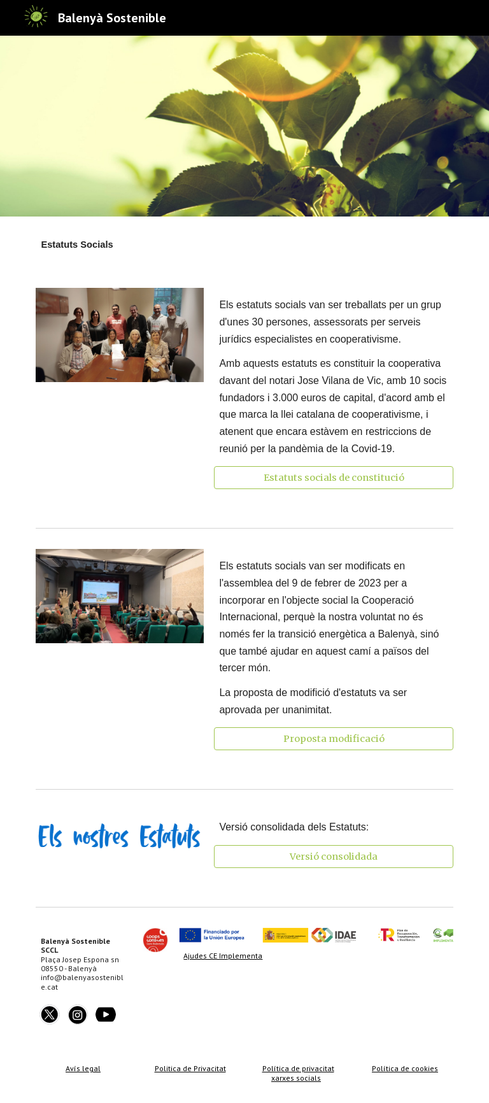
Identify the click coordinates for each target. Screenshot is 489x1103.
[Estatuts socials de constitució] (333, 478)
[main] (244, 244)
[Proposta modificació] (333, 739)
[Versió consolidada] (333, 856)
